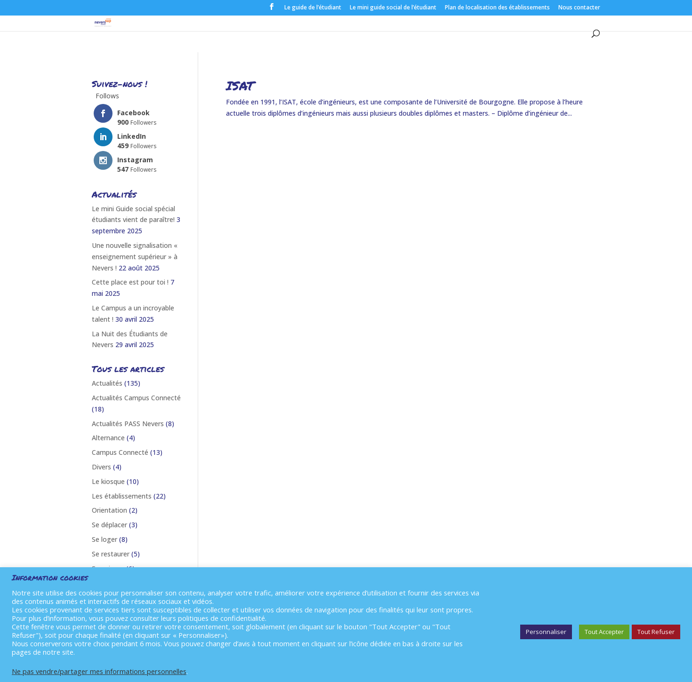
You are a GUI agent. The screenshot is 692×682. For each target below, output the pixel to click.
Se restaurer (110, 553)
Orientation (109, 510)
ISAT (240, 85)
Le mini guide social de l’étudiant (393, 8)
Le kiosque (108, 481)
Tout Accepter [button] (604, 631)
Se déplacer (109, 524)
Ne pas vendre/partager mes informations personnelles (99, 671)
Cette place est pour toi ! (130, 282)
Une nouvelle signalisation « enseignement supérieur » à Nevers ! (134, 256)
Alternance (108, 437)
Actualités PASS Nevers (128, 423)
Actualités (107, 383)
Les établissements (122, 496)
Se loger (104, 539)
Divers (101, 466)
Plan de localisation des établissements (497, 8)
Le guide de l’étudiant (312, 8)
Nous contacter (579, 8)
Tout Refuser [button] (656, 631)
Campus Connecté (120, 452)
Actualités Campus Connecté (136, 397)
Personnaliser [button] (546, 631)
